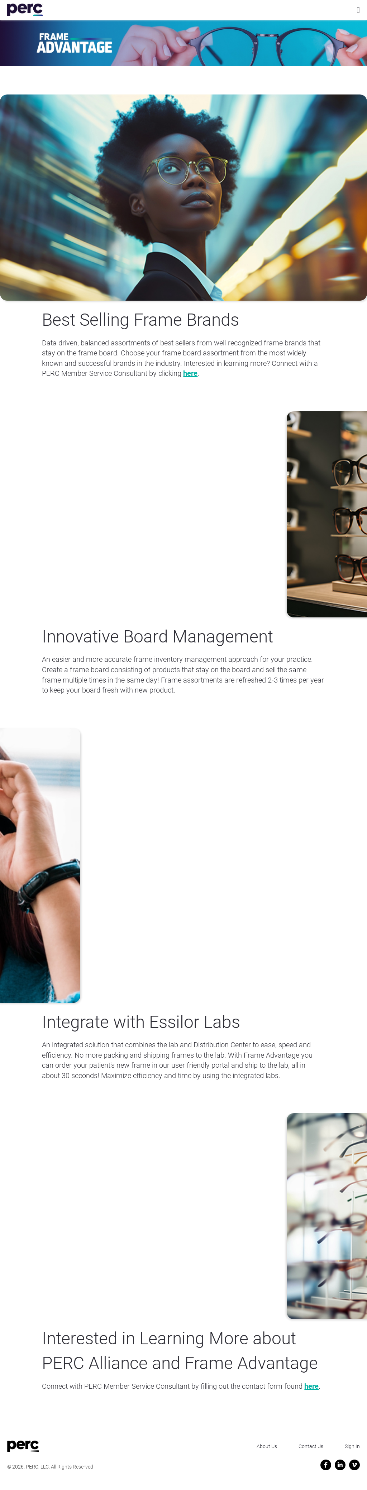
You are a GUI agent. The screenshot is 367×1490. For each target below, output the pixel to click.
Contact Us (311, 1446)
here (190, 373)
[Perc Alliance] (25, 10)
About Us (267, 1446)
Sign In (352, 1446)
